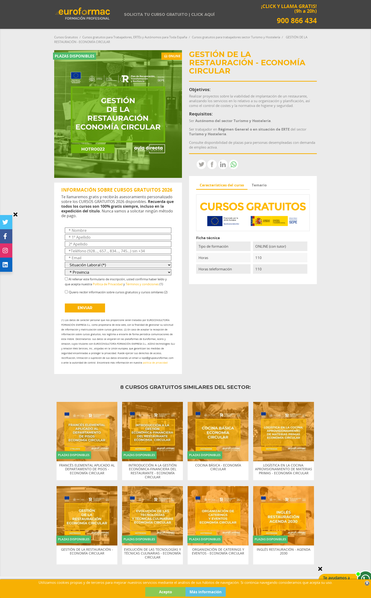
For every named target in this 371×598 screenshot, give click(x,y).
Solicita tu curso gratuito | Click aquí (169, 14)
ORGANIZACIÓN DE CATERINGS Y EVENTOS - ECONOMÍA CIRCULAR (218, 552)
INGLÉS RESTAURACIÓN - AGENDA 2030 (283, 552)
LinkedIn (223, 164)
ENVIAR (85, 308)
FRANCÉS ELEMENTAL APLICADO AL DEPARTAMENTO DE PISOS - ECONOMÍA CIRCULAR (87, 469)
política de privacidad (155, 362)
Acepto (165, 591)
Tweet (201, 164)
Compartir (212, 164)
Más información (206, 591)
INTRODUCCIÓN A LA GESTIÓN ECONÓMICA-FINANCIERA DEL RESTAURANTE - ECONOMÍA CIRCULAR (152, 471)
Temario (259, 185)
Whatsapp (233, 164)
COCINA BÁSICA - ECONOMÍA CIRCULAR (218, 467)
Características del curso (222, 185)
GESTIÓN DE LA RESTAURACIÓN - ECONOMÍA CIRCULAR (87, 552)
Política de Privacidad (108, 284)
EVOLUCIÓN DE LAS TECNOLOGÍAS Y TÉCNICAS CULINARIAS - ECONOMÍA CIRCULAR (152, 553)
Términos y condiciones (142, 284)
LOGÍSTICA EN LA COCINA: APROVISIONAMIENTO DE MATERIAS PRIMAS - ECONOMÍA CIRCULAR (283, 469)
